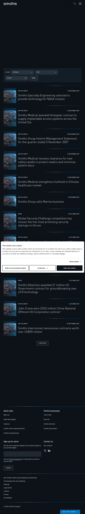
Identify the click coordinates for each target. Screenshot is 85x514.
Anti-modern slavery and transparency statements (20, 479)
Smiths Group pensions (11, 434)
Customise (42, 268)
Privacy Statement (15, 460)
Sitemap (6, 486)
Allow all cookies (69, 268)
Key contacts (48, 447)
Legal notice (8, 489)
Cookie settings (60, 253)
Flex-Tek (46, 420)
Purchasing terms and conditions (14, 482)
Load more (42, 344)
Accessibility (8, 499)
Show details (74, 261)
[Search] (75, 4)
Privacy (6, 496)
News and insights (10, 420)
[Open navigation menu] (80, 4)
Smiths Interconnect (50, 430)
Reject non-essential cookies (15, 268)
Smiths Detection (49, 425)
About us (6, 416)
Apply (33, 78)
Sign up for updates (70, 512)
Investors (7, 425)
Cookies (6, 492)
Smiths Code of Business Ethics (14, 430)
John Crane (47, 416)
